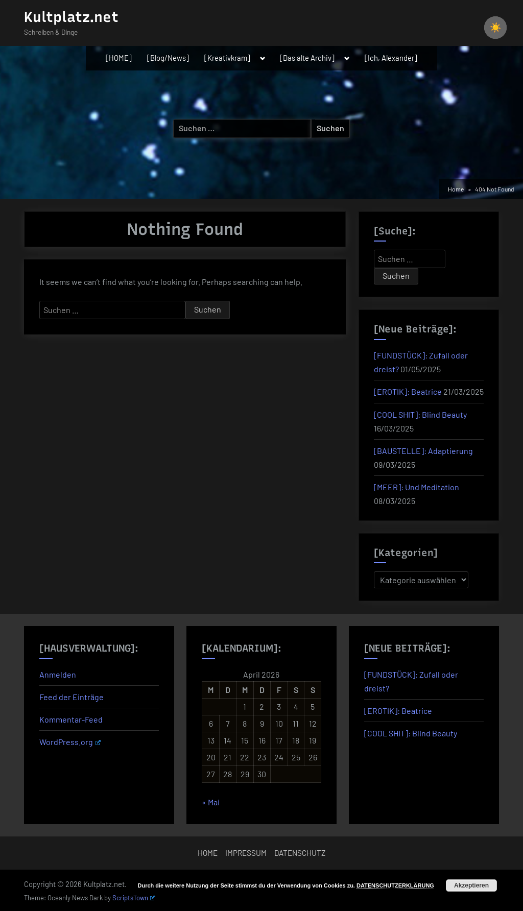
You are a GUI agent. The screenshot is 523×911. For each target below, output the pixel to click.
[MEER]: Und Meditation (416, 487)
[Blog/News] (168, 57)
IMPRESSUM (246, 852)
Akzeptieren (471, 885)
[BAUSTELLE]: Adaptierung (423, 451)
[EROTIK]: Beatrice (408, 391)
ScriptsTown (133, 898)
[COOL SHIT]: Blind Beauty (420, 414)
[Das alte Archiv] (307, 57)
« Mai (211, 802)
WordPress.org (70, 742)
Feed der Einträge (71, 697)
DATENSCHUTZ (299, 852)
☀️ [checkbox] (495, 27)
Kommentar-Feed (71, 719)
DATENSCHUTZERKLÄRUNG (395, 885)
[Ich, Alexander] (391, 57)
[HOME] (119, 57)
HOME (208, 852)
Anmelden (57, 674)
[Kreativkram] (227, 57)
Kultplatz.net (71, 17)
